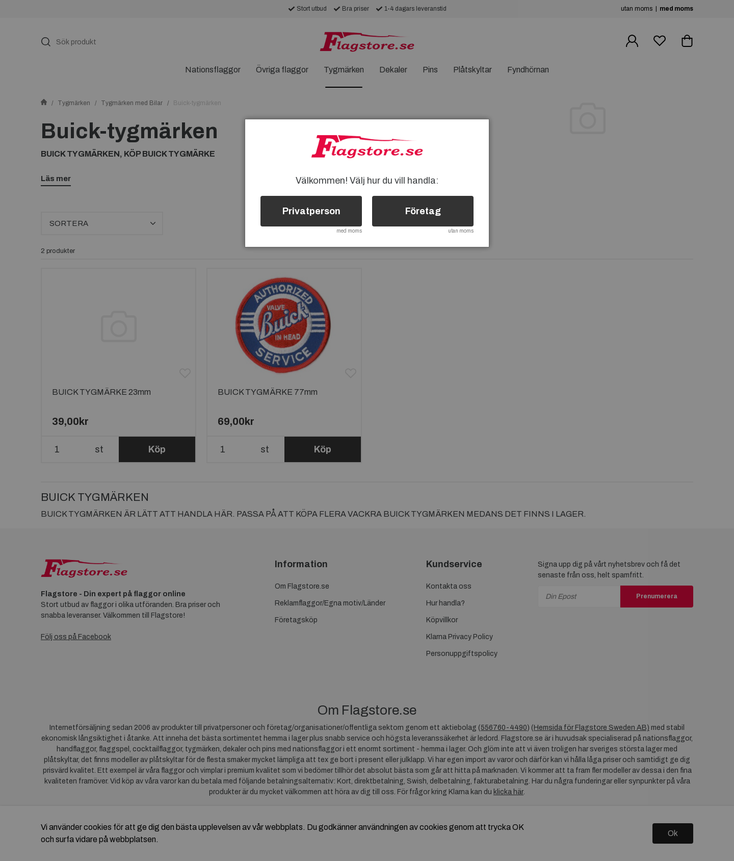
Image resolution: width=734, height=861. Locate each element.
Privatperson (311, 211)
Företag (423, 211)
